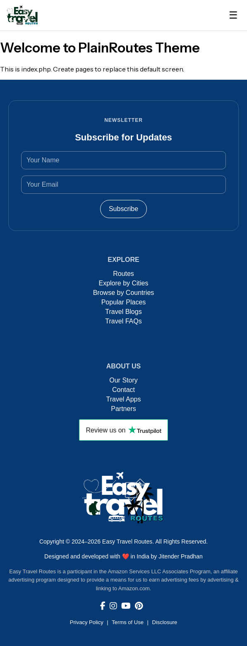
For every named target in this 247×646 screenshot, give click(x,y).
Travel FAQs (123, 321)
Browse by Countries (123, 292)
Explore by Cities (123, 283)
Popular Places (123, 302)
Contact (123, 389)
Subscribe (123, 208)
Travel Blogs (123, 311)
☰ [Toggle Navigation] (233, 15)
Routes (123, 273)
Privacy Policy (86, 622)
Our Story (123, 380)
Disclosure (164, 622)
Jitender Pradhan (180, 556)
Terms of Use (128, 622)
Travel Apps (123, 399)
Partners (123, 408)
